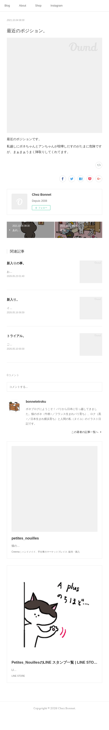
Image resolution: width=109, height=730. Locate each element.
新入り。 (13, 300)
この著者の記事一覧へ (86, 433)
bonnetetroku (36, 402)
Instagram (56, 5)
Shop (38, 5)
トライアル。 (16, 336)
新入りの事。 (16, 263)
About (22, 5)
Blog (7, 5)
